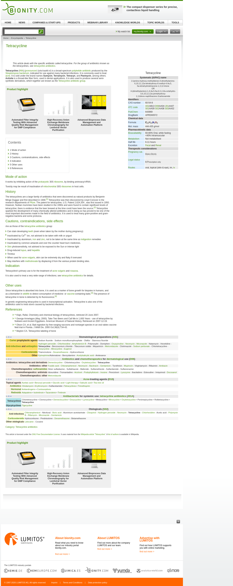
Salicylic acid (86, 383)
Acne (86, 379)
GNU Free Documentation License (46, 434)
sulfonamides (40, 369)
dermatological (115, 359)
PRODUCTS (74, 22)
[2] (95, 208)
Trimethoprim (84, 386)
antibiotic (86, 70)
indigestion (86, 239)
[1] (47, 199)
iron (34, 239)
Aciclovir (78, 372)
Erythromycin (41, 386)
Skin (9, 246)
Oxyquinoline (118, 344)
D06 (157, 106)
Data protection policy (97, 582)
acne (7, 76)
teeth (30, 231)
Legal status (134, 159)
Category (9, 427)
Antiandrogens (28, 389)
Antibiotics (68, 359)
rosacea (74, 271)
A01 (147, 106)
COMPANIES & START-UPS (46, 22)
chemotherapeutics (91, 359)
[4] (56, 296)
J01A (130, 396)
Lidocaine (29, 422)
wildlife (26, 294)
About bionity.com (67, 538)
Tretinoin (62, 392)
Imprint (54, 582)
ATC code (133, 107)
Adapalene (27, 392)
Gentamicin (105, 366)
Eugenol (68, 349)
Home (6, 38)
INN (21, 70)
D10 (111, 379)
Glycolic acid (58, 383)
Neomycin (130, 344)
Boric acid (57, 412)
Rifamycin (32, 415)
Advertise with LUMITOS (149, 539)
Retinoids (16, 392)
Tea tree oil (99, 383)
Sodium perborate (141, 346)
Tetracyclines (70, 386)
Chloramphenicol (68, 366)
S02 (157, 108)
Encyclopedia (17, 38)
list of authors (113, 434)
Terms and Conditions (72, 582)
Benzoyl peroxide (43, 383)
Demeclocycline (55, 362)
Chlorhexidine (64, 344)
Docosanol (172, 372)
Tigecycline (27, 405)
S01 (147, 108)
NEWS (22, 22)
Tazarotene (51, 392)
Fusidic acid (53, 366)
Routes (131, 167)
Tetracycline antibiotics (26, 427)
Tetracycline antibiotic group (71, 81)
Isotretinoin (39, 392)
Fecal (148, 145)
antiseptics (32, 346)
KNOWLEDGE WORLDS (127, 22)
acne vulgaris (28, 257)
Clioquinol (91, 412)
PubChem (133, 112)
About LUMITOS (108, 538)
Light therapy (72, 383)
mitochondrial (49, 186)
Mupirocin (128, 366)
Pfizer (32, 202)
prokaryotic (43, 182)
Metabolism (133, 139)
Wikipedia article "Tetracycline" (93, 434)
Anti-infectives (13, 346)
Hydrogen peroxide (47, 344)
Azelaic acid (27, 383)
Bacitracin (93, 366)
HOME (8, 22)
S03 (167, 108)
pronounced (31, 70)
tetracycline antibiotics (44, 66)
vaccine (70, 294)
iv (174, 167)
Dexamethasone (60, 352)
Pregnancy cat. (135, 152)
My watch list (124, 31)
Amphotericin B (79, 344)
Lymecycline (88, 400)
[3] (92, 293)
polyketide (77, 70)
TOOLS (175, 22)
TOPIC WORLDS (155, 22)
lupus (23, 250)
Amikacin (163, 366)
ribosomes (67, 186)
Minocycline (56, 349)
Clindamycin (27, 386)
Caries (13, 340)
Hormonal (16, 389)
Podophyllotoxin (91, 372)
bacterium (24, 73)
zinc (43, 239)
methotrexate (31, 261)
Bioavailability (134, 133)
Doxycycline (43, 349)
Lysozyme (125, 372)
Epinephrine (43, 355)
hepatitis (36, 250)
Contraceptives (44, 389)
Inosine (103, 372)
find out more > (62, 554)
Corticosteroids (29, 352)
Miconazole (142, 344)
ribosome (58, 182)
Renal (158, 145)
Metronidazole (111, 346)
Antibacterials (71, 396)
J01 (167, 106)
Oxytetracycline (89, 362)
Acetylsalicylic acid (85, 355)
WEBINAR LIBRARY (97, 22)
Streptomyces (12, 73)
